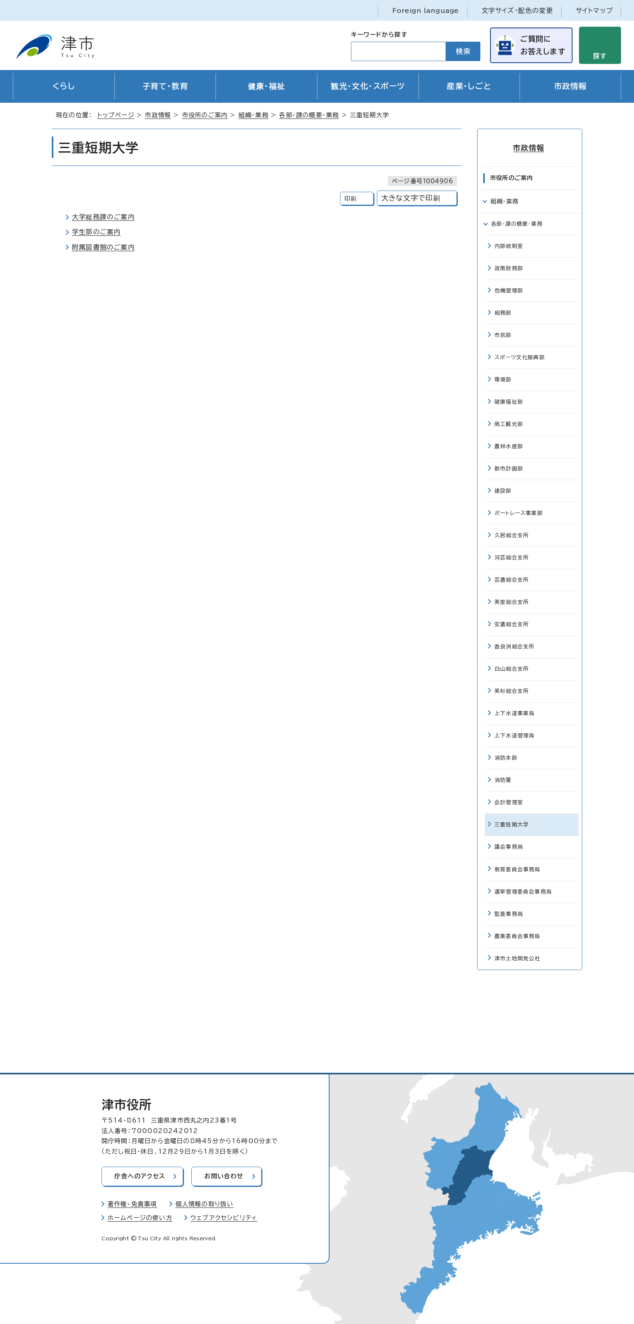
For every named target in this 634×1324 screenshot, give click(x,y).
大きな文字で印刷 (411, 198)
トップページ (115, 115)
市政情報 (570, 86)
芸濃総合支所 (512, 579)
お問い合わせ (225, 1176)
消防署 (503, 779)
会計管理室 (509, 802)
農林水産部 (509, 446)
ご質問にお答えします (541, 45)
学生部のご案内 (96, 232)
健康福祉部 (509, 401)
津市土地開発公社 (518, 957)
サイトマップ (594, 10)
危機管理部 (509, 290)
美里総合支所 (512, 601)
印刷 (350, 199)
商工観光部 (509, 423)
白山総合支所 (512, 668)
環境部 (503, 379)
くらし (64, 86)
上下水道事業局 (515, 713)
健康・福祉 (266, 86)
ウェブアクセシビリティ (223, 1217)
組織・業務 (253, 115)
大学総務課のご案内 (103, 217)
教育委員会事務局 (518, 868)
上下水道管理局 (515, 735)
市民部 (503, 334)
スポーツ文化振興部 (520, 357)
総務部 (503, 312)
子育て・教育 (165, 86)
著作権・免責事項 (132, 1204)
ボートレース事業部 (519, 512)
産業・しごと (469, 86)
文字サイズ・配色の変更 (517, 10)
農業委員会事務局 (518, 935)
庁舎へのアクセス (140, 1176)
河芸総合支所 (512, 557)
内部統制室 (509, 245)
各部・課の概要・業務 (309, 115)
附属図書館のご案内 (103, 247)
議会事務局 (509, 846)
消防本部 (506, 757)
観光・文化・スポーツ (368, 86)
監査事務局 (509, 913)
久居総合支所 (512, 535)
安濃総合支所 (512, 624)
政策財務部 (509, 268)
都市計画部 (509, 468)
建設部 (503, 490)
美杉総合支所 (512, 690)
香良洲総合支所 (515, 646)
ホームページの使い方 (140, 1217)
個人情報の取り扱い (204, 1204)
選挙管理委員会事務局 (523, 891)
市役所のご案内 (205, 115)
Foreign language (425, 10)
